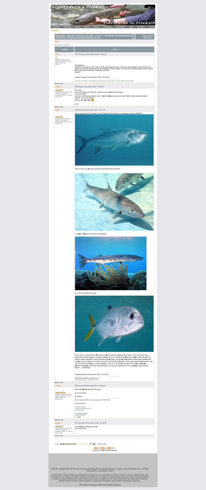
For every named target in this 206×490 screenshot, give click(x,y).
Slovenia (56, 27)
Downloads (120, 27)
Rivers (77, 27)
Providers (141, 27)
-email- (79, 417)
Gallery (96, 27)
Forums (99, 36)
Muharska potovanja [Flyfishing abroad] (84, 38)
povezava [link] (80, 94)
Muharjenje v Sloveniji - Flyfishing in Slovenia (74, 36)
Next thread (147, 38)
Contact (152, 27)
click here (136, 481)
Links (131, 27)
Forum (86, 27)
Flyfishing (67, 27)
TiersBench (107, 27)
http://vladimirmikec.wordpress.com (87, 378)
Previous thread (147, 36)
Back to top (59, 83)
